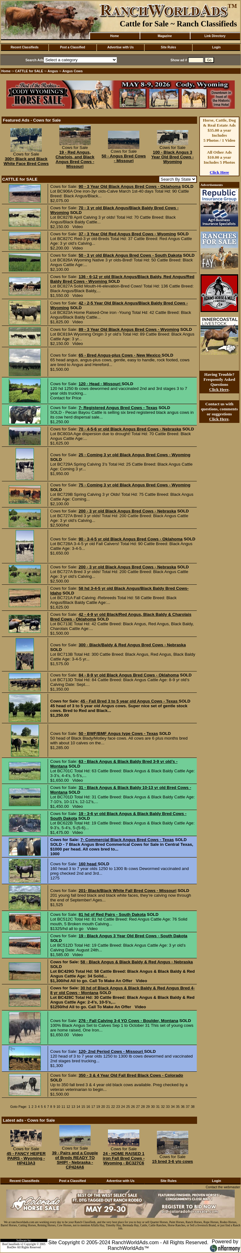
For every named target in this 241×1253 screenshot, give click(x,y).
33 (168, 1106)
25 (128, 1106)
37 (188, 1106)
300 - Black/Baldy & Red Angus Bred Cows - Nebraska (132, 645)
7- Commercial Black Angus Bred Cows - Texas (127, 839)
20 (103, 1106)
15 (83, 1106)
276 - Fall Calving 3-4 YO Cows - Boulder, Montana (128, 1020)
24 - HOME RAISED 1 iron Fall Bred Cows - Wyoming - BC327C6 (124, 1158)
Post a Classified (72, 47)
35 (178, 1106)
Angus (53, 71)
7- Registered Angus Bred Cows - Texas (117, 407)
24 (123, 1106)
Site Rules (168, 47)
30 (153, 1106)
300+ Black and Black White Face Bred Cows (26, 161)
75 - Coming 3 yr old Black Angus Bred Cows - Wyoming (134, 485)
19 (98, 1106)
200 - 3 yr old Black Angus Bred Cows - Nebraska (127, 511)
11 (63, 1106)
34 (173, 1106)
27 (138, 1106)
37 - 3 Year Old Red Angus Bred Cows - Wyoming (127, 234)
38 (193, 1106)
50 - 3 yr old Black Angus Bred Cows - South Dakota (130, 255)
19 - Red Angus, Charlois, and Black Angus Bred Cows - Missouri (75, 159)
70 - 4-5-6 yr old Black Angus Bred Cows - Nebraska (129, 429)
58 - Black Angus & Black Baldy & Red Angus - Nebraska (136, 962)
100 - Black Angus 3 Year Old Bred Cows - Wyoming (172, 157)
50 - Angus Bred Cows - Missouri (124, 158)
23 (118, 1106)
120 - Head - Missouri (99, 383)
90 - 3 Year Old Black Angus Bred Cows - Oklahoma (129, 186)
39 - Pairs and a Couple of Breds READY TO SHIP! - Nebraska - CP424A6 (75, 1160)
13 (73, 1106)
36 (183, 1106)
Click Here (219, 172)
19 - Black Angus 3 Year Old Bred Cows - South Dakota (132, 935)
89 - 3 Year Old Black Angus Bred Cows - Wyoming (128, 329)
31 (158, 1106)
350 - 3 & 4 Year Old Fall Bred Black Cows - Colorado (130, 1075)
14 (78, 1106)
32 (163, 1106)
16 (88, 1106)
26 (133, 1106)
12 (68, 1106)
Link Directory (214, 36)
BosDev (11, 1247)
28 (143, 1106)
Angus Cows (72, 71)
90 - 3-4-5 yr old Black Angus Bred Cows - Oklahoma (130, 539)
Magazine (165, 36)
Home (114, 36)
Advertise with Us (120, 47)
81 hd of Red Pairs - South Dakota (112, 914)
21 (108, 1106)
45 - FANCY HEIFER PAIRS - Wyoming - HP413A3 (26, 1158)
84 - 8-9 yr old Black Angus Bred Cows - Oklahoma (128, 675)
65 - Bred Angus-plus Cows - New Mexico (120, 355)
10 (58, 1106)
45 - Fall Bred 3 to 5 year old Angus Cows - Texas (129, 701)
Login (216, 47)
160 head (88, 864)
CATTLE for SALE (29, 71)
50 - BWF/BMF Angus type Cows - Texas (118, 733)
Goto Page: (18, 1106)
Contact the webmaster (223, 1187)
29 (148, 1106)
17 (93, 1106)
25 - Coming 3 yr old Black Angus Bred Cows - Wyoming (134, 454)
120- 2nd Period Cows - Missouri (111, 1051)
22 (113, 1106)
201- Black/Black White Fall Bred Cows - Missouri (127, 890)
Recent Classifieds (25, 47)
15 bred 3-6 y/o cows (172, 1161)
